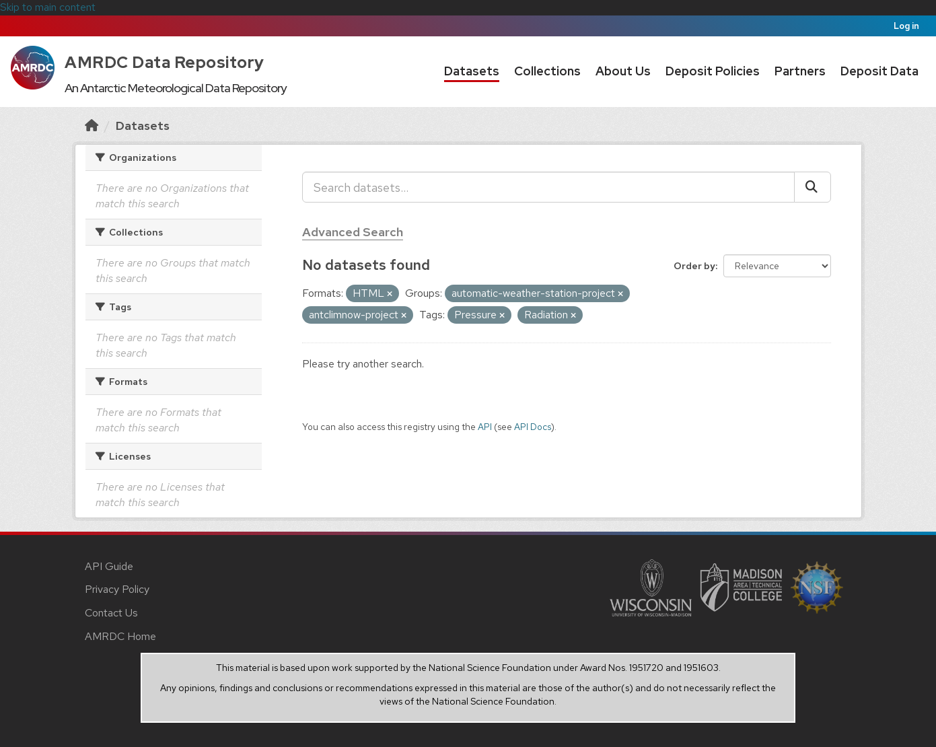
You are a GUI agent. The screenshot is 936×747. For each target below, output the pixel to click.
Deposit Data (879, 71)
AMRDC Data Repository (164, 62)
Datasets (471, 71)
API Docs (532, 427)
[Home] (91, 125)
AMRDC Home (120, 636)
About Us (623, 71)
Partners (800, 71)
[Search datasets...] (548, 187)
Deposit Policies (712, 71)
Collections (547, 71)
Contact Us (111, 613)
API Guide (109, 566)
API (485, 427)
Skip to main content (48, 7)
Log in (906, 26)
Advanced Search (352, 232)
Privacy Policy (117, 589)
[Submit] (812, 187)
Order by (694, 266)
